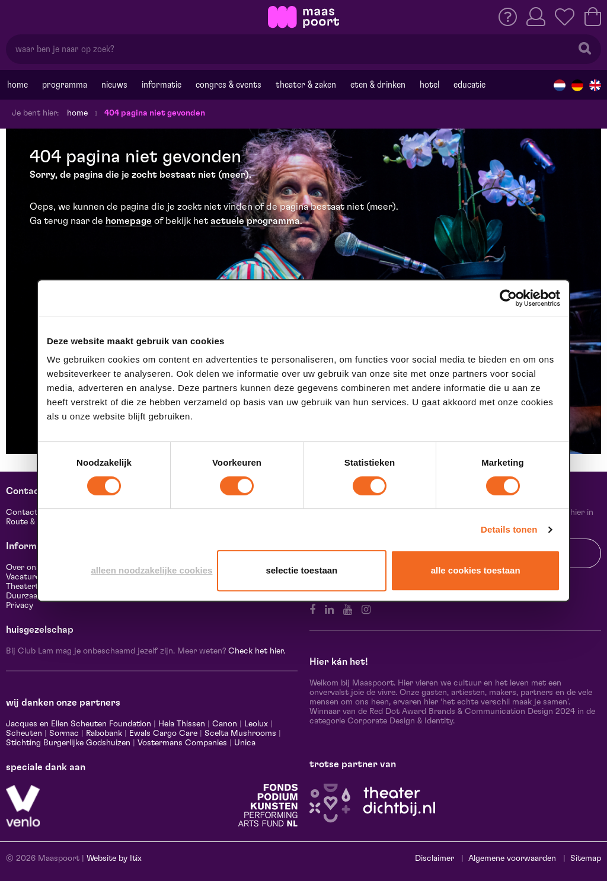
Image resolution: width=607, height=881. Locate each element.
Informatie (161, 84)
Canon (224, 724)
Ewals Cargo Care (163, 733)
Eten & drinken (377, 84)
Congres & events (228, 84)
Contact (22, 512)
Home (17, 84)
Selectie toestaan (301, 570)
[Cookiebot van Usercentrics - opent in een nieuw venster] (508, 298)
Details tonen (509, 529)
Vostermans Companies (182, 743)
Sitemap (585, 858)
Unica (244, 743)
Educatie (469, 84)
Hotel (429, 84)
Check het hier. (256, 651)
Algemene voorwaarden (512, 858)
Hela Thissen (181, 724)
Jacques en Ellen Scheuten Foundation (78, 724)
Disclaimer (434, 858)
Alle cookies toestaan (475, 570)
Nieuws (114, 84)
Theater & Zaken (306, 84)
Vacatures (25, 577)
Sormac (64, 733)
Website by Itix (114, 858)
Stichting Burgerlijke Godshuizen (68, 743)
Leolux (256, 724)
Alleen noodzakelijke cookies (151, 570)
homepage (129, 221)
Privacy (19, 605)
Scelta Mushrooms (239, 733)
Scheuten (24, 733)
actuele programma (255, 221)
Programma (64, 84)
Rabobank (104, 733)
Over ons (23, 567)
